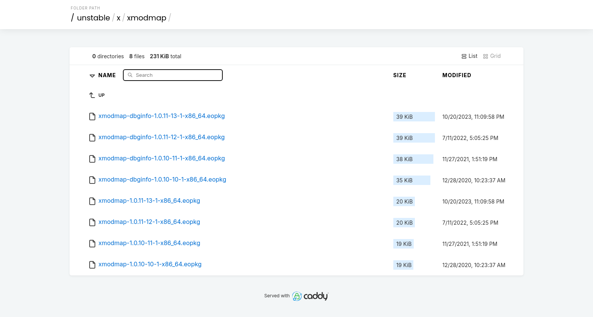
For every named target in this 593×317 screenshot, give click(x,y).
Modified (457, 75)
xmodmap (146, 17)
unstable (93, 17)
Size (400, 75)
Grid (492, 56)
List (469, 56)
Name (108, 74)
